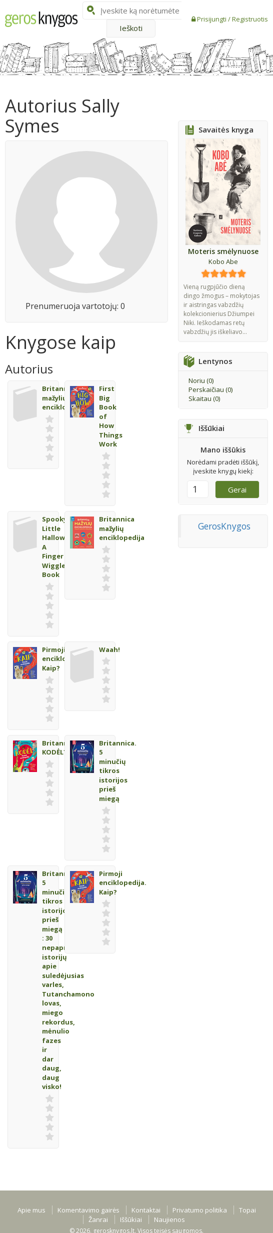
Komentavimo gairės (89, 1210)
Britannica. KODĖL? (61, 747)
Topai (247, 1210)
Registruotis (250, 19)
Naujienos (169, 1219)
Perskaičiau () (210, 389)
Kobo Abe (223, 261)
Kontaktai (146, 1210)
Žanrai (98, 1219)
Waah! (109, 649)
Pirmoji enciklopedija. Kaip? (122, 882)
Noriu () (201, 380)
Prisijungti (212, 19)
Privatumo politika (199, 1210)
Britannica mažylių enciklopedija (121, 528)
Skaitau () (204, 398)
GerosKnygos (224, 526)
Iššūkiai (131, 1219)
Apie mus (32, 1210)
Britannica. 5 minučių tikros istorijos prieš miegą (117, 770)
